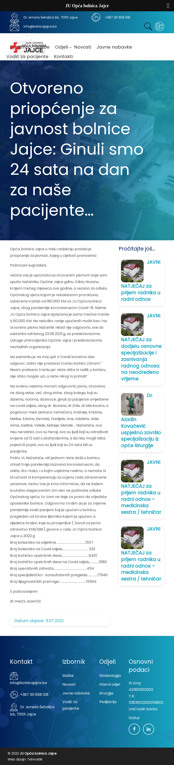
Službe (68, 675)
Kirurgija (106, 693)
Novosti (68, 684)
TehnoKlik (34, 759)
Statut (134, 717)
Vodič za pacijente (70, 705)
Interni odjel (109, 684)
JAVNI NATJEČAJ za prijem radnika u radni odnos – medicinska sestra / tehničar (141, 487)
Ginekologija (110, 675)
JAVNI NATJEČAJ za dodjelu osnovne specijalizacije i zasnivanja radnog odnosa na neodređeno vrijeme (141, 347)
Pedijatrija (107, 701)
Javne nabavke (76, 693)
